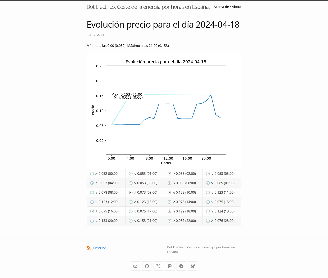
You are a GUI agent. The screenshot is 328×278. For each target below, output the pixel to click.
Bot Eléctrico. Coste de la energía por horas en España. (148, 6)
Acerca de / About (227, 6)
